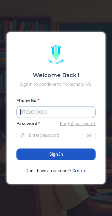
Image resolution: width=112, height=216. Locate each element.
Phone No (28, 100)
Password (28, 123)
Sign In (56, 154)
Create (79, 170)
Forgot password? (78, 123)
